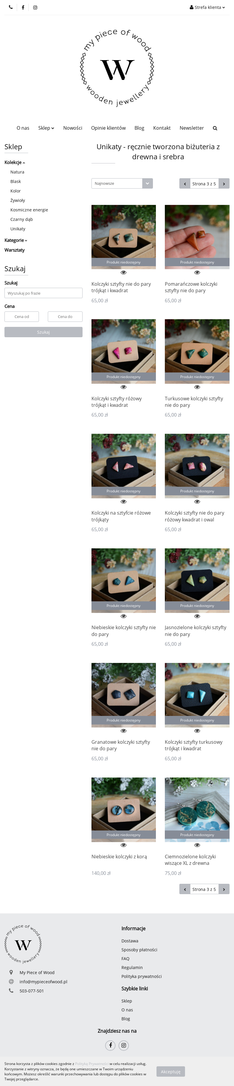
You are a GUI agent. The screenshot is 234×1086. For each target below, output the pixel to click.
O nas (23, 128)
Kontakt (162, 128)
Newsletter (192, 128)
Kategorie (15, 240)
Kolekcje (14, 162)
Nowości (72, 128)
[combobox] (122, 183)
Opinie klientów (108, 128)
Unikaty (17, 229)
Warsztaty (14, 250)
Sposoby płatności (139, 949)
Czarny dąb (21, 219)
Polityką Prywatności (92, 1063)
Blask (15, 181)
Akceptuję (171, 1071)
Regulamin (132, 967)
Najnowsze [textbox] (104, 183)
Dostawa (129, 941)
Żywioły (17, 200)
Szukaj (43, 332)
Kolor (15, 191)
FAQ (125, 958)
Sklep (46, 128)
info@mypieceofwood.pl (43, 981)
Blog (139, 128)
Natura (17, 172)
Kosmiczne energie (29, 210)
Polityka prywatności (141, 976)
